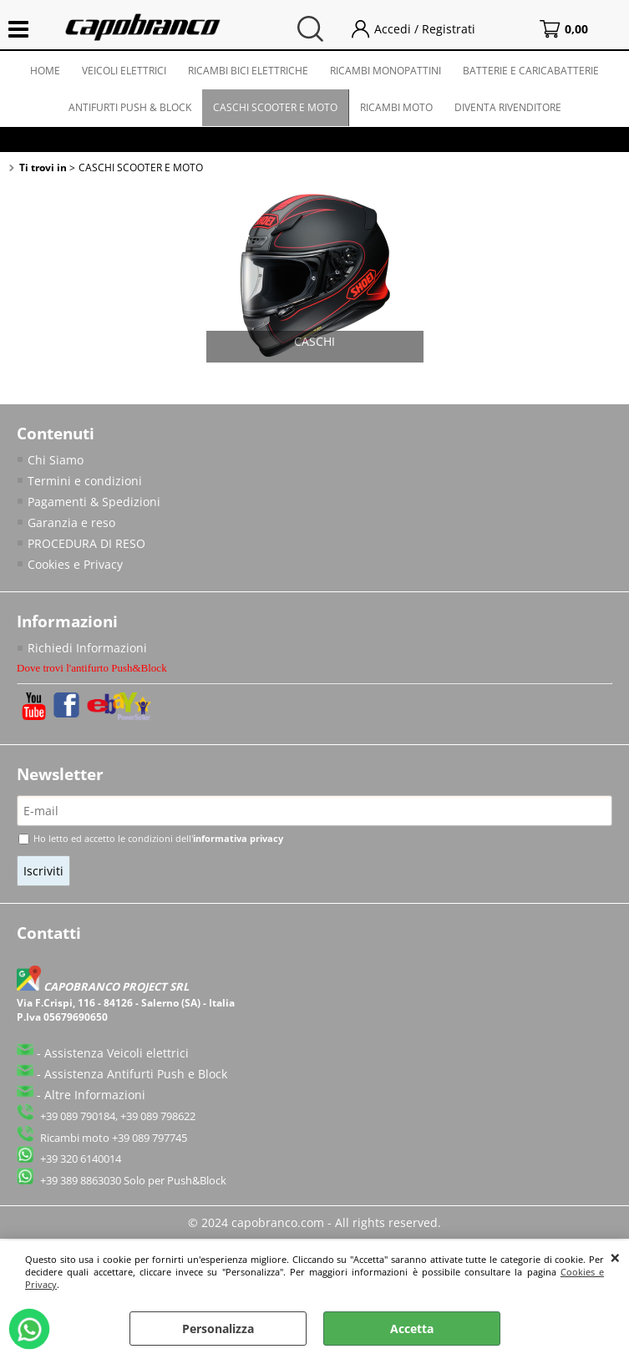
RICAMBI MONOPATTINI (385, 70)
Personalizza (218, 1328)
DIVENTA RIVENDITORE (507, 107)
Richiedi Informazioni (87, 648)
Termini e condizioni (85, 481)
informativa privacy (238, 838)
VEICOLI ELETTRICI (124, 70)
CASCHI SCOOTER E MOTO (275, 107)
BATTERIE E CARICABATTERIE (531, 70)
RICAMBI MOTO (396, 107)
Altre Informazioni (94, 1095)
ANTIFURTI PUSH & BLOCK (129, 107)
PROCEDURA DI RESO (86, 543)
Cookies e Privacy (75, 564)
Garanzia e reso (71, 522)
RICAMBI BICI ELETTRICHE (248, 70)
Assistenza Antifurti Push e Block (135, 1074)
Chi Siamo (56, 460)
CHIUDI (615, 1257)
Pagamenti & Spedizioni (94, 502)
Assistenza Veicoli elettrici (116, 1053)
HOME (45, 70)
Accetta (412, 1328)
